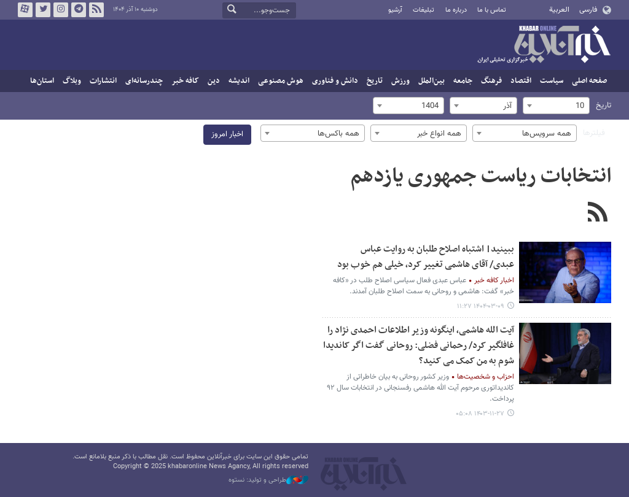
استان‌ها (42, 81)
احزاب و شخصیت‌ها (485, 376)
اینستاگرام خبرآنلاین (61, 9)
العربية (559, 9)
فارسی (588, 9)
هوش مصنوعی (280, 81)
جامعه (462, 81)
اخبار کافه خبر (494, 280)
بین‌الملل (431, 81)
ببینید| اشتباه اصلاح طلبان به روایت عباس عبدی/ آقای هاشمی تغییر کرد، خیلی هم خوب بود (425, 257)
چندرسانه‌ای (144, 81)
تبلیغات (423, 10)
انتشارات (103, 81)
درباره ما (456, 10)
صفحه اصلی (589, 81)
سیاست (551, 81)
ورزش (400, 81)
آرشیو (395, 10)
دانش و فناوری (335, 81)
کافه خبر (185, 81)
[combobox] (556, 105)
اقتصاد (520, 81)
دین (214, 81)
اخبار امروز (227, 134)
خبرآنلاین (543, 45)
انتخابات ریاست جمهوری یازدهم (480, 177)
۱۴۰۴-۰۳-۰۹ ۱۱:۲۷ (480, 306)
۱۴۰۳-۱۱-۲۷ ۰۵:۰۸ (480, 414)
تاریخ (375, 81)
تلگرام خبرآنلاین (78, 9)
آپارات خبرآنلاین (25, 9)
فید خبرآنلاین (96, 9)
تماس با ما (491, 10)
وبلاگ (72, 81)
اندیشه (239, 81)
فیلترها (594, 133)
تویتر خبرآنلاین (43, 9)
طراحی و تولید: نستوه (268, 480)
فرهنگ (491, 81)
